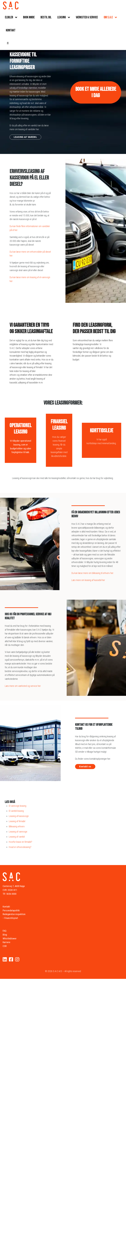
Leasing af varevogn (18, 831)
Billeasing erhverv (17, 826)
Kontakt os (85, 766)
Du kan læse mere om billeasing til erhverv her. (92, 573)
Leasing (61, 17)
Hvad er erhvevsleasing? (20, 847)
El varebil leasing (16, 810)
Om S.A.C (108, 17)
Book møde (29, 17)
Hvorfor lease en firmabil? (20, 841)
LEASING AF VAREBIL (25, 137)
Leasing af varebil (17, 836)
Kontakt (10, 30)
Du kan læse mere (18, 277)
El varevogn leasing (17, 805)
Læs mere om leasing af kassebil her (88, 580)
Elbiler (9, 17)
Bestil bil (46, 17)
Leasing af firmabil (17, 821)
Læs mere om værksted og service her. (23, 686)
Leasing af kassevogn (19, 816)
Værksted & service (87, 17)
